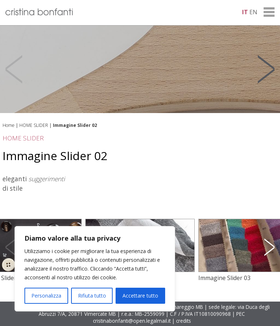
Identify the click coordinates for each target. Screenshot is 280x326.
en (253, 12)
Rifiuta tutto (92, 295)
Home (9, 125)
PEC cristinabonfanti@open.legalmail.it (169, 317)
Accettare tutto (140, 295)
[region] (95, 268)
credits (183, 320)
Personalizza (46, 295)
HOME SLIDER (33, 125)
